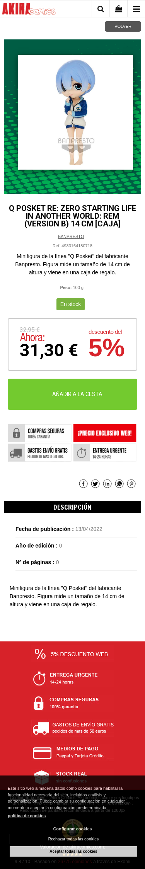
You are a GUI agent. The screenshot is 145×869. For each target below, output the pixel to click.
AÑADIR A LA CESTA (77, 394)
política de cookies (27, 815)
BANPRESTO (71, 236)
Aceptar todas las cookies (73, 851)
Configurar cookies (72, 828)
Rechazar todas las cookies (73, 839)
